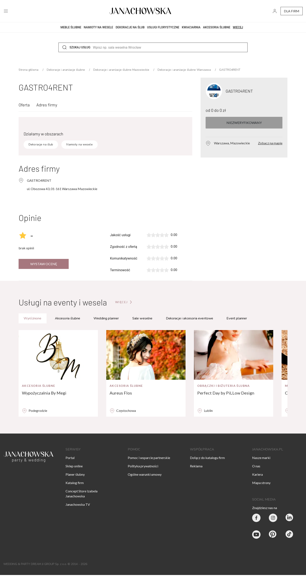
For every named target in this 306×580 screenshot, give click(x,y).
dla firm (291, 11)
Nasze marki (261, 458)
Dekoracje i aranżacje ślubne (66, 70)
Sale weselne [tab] (142, 318)
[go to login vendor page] (274, 11)
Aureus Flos (121, 392)
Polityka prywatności (143, 466)
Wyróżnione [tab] (33, 318)
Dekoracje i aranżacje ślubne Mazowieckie (121, 70)
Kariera (257, 474)
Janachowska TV (78, 504)
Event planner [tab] (236, 318)
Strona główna (29, 70)
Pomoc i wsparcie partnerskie (149, 458)
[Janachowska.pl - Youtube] (256, 534)
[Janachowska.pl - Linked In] (290, 518)
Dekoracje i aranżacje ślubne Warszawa (185, 70)
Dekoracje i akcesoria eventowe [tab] (189, 318)
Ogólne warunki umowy (145, 474)
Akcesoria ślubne (38, 385)
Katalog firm (75, 483)
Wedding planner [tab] (106, 318)
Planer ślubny (75, 474)
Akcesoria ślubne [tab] (67, 318)
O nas (256, 466)
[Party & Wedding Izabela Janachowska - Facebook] (256, 518)
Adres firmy (46, 104)
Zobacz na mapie (270, 143)
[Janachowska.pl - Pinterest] (273, 534)
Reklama (196, 466)
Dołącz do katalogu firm (207, 458)
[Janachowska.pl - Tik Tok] (290, 534)
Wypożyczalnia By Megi (44, 392)
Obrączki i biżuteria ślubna (223, 385)
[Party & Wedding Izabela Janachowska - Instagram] (273, 518)
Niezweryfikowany (244, 123)
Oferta (24, 104)
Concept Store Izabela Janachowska (81, 493)
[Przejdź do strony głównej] (124, 302)
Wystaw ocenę (43, 264)
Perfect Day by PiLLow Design (225, 392)
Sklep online (74, 466)
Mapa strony (261, 483)
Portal (70, 458)
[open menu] (5, 11)
